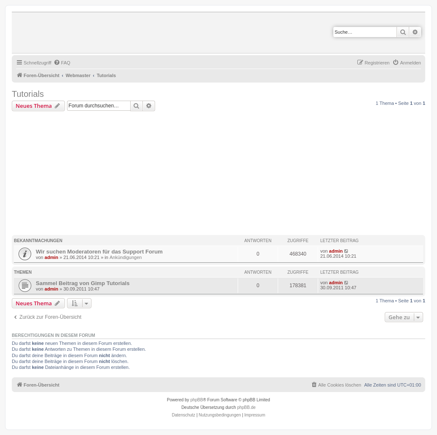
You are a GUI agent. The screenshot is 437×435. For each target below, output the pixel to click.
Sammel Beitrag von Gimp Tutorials (83, 283)
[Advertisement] (224, 174)
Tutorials (28, 94)
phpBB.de (246, 407)
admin (51, 257)
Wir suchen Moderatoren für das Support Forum (99, 251)
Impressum (254, 415)
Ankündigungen (126, 257)
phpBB (196, 400)
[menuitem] (62, 63)
